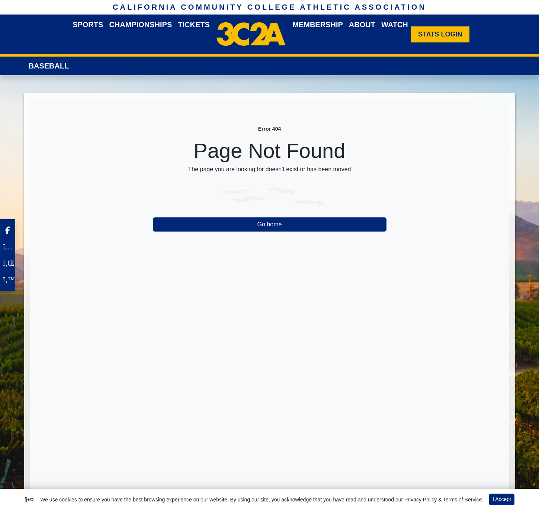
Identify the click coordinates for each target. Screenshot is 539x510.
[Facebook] (7, 230)
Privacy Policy (420, 500)
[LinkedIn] (7, 263)
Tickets (194, 24)
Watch (394, 24)
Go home (269, 224)
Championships (140, 24)
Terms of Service (462, 500)
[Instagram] (7, 247)
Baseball (49, 66)
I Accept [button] (502, 499)
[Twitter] (7, 279)
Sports (88, 24)
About (362, 24)
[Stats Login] (440, 34)
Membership (317, 24)
